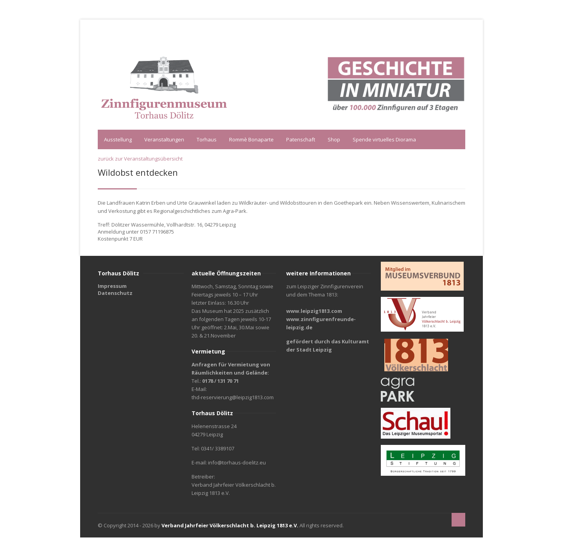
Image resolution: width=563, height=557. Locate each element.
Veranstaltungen (164, 139)
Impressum (112, 285)
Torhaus (207, 139)
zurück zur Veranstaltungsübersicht (140, 158)
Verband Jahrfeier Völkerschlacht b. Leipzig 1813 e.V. (229, 525)
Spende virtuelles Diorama (384, 139)
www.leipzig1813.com (314, 310)
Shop (334, 139)
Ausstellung (118, 139)
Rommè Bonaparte (251, 139)
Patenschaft (300, 139)
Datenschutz (115, 292)
